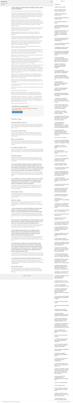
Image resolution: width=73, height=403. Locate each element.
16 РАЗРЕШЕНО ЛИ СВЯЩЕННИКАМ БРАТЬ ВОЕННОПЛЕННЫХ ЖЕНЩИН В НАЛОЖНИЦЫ (61, 94)
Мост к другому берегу (17, 139)
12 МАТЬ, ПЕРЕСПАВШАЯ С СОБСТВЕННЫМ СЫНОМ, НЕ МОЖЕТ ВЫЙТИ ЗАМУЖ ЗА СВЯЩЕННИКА (61, 71)
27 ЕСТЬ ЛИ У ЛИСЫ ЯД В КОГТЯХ (60, 155)
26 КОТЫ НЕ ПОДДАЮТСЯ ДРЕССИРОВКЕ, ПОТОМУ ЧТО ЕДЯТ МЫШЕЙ (61, 152)
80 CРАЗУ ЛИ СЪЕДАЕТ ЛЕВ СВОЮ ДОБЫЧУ (63, 401)
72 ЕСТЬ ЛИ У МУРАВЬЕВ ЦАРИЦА (60, 382)
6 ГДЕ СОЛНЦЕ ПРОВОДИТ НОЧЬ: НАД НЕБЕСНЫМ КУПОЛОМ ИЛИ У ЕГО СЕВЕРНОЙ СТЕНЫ (61, 39)
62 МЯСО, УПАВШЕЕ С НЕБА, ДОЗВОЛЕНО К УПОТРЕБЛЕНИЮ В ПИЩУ (60, 331)
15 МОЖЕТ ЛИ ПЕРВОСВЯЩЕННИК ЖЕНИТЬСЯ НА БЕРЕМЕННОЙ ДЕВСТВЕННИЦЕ (61, 89)
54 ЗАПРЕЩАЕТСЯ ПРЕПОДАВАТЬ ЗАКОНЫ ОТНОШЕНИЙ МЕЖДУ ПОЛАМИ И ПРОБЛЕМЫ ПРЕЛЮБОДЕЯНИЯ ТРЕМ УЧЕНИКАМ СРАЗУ (61, 291)
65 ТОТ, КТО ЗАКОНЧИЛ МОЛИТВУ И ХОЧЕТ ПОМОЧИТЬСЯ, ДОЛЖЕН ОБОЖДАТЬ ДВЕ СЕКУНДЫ (61, 345)
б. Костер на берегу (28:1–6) (19, 122)
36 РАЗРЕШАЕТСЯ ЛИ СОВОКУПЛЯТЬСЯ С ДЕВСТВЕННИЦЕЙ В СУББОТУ (61, 199)
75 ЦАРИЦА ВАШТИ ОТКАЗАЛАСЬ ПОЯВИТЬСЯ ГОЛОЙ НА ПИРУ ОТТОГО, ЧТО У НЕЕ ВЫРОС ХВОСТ (61, 394)
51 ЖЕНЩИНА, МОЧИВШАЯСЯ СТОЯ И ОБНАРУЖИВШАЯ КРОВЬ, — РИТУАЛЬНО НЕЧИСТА (61, 277)
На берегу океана (16, 200)
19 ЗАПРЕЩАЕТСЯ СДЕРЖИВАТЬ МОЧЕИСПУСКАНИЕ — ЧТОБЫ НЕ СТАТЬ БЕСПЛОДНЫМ (60, 112)
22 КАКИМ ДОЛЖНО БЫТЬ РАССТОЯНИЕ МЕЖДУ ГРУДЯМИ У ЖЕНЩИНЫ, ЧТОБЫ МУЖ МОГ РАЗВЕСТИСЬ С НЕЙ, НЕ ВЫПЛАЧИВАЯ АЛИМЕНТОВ (61, 132)
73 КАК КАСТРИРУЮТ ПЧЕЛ (59, 385)
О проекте (25, 275)
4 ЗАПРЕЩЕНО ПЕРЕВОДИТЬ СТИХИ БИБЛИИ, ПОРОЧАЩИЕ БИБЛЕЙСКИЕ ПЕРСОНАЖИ (61, 26)
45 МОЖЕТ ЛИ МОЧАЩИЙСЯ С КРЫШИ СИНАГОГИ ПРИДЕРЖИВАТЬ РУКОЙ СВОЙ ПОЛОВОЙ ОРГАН (61, 243)
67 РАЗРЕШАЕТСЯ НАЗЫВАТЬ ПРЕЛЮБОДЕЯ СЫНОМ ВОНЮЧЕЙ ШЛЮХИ (60, 354)
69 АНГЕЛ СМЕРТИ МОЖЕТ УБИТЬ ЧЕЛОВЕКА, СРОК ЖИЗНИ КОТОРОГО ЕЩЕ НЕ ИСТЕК (61, 364)
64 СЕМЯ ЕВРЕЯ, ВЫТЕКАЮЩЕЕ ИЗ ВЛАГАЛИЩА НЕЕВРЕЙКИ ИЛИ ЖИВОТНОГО (61, 340)
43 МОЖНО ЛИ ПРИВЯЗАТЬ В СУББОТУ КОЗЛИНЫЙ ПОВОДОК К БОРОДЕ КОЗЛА (61, 234)
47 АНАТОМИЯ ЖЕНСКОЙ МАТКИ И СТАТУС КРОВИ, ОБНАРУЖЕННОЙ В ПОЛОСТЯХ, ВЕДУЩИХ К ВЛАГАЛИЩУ (61, 255)
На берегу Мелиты (16, 155)
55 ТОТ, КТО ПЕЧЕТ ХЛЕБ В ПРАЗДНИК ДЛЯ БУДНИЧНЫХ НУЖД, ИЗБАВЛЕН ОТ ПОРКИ (61, 297)
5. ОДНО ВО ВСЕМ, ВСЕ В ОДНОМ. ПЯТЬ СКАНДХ (26, 258)
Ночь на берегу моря (17, 266)
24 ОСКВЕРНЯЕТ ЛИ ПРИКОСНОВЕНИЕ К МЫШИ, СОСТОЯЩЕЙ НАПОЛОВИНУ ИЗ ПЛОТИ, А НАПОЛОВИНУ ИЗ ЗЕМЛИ (61, 141)
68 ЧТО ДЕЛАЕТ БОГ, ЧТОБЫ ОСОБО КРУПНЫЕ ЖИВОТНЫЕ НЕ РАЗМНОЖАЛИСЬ (61, 359)
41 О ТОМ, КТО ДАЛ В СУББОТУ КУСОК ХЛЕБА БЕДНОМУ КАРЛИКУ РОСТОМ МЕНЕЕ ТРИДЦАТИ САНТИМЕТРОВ (61, 223)
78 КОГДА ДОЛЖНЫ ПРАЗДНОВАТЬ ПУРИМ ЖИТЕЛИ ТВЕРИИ (11, 401)
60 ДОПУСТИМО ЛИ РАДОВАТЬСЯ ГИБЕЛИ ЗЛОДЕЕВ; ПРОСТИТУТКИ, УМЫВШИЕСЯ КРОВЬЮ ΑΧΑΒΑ (61, 319)
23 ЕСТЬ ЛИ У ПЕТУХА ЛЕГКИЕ (60, 137)
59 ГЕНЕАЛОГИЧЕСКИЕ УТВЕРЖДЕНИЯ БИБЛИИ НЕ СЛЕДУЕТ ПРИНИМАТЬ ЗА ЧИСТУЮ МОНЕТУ (61, 314)
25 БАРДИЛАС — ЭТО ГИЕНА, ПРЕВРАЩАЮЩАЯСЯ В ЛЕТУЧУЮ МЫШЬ (60, 146)
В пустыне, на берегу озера (18, 130)
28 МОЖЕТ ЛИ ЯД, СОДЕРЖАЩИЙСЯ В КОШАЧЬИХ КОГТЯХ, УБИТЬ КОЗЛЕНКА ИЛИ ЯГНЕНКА (61, 159)
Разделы (29, 275)
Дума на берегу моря (17, 191)
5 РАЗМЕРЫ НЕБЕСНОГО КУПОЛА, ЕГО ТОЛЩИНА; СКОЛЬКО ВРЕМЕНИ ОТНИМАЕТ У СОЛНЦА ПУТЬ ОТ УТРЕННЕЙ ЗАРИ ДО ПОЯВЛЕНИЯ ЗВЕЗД (61, 33)
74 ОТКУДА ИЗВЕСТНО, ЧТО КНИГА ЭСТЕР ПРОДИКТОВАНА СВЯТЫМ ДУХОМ (61, 389)
